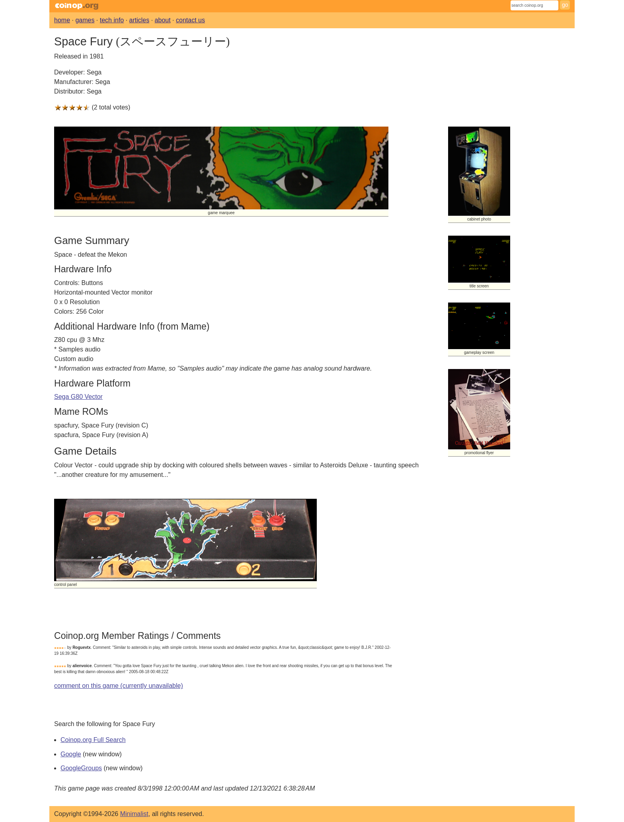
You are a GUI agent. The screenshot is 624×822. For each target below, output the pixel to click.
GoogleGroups (81, 768)
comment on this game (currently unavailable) (118, 685)
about (163, 20)
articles (139, 20)
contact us (190, 20)
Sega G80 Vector (78, 396)
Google (70, 754)
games (84, 20)
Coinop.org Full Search (93, 739)
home (62, 20)
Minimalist (134, 813)
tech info (112, 20)
